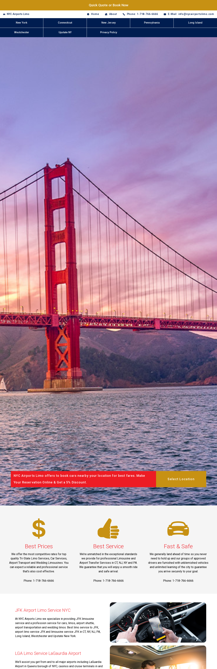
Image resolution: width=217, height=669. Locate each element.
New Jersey (108, 22)
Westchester (21, 32)
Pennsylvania (152, 22)
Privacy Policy (108, 32)
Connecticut (65, 22)
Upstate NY (65, 32)
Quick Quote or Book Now (108, 5)
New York (21, 22)
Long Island (195, 22)
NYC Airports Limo (18, 14)
